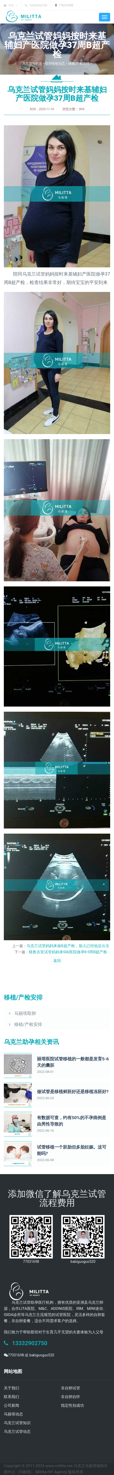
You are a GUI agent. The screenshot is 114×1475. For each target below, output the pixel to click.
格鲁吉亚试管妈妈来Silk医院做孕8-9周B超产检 (68, 952)
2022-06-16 (45, 1130)
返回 (57, 960)
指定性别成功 (72, 1405)
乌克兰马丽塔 (32, 63)
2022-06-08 (45, 1160)
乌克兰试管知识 (17, 1423)
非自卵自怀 (70, 1396)
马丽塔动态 (13, 1414)
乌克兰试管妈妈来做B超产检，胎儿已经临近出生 (68, 946)
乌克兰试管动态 (17, 1431)
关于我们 (11, 1388)
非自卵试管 (70, 1388)
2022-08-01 (45, 1072)
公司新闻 (11, 1405)
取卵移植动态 (55, 63)
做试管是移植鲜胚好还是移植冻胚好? (70, 1091)
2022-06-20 (45, 1098)
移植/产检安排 (78, 63)
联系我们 (11, 1396)
